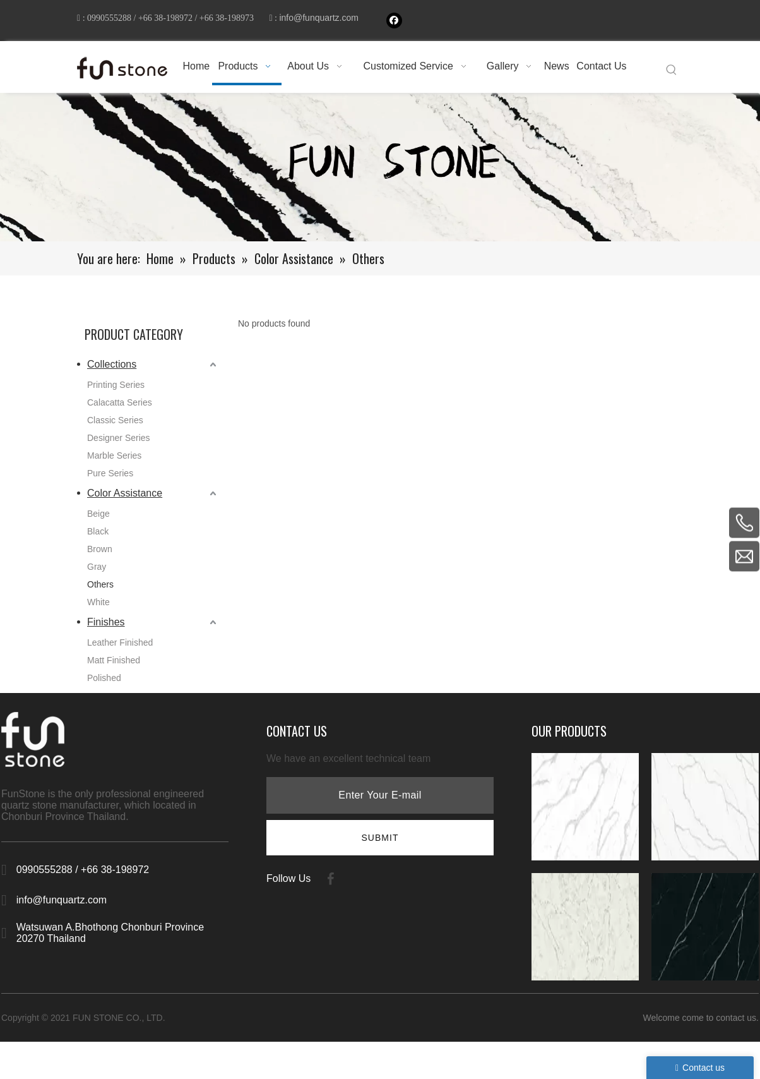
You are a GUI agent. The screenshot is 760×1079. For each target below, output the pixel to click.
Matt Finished (113, 665)
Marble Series (114, 460)
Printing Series (116, 389)
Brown (99, 553)
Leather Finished (120, 647)
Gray (96, 571)
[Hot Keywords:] (671, 74)
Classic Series (115, 424)
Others (100, 589)
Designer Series (118, 442)
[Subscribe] (379, 842)
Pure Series (110, 478)
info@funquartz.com (122, 28)
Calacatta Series (119, 407)
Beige (98, 518)
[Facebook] (394, 20)
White (98, 606)
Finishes (106, 626)
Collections (111, 368)
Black (98, 536)
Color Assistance (124, 497)
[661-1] (380, 171)
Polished (104, 682)
